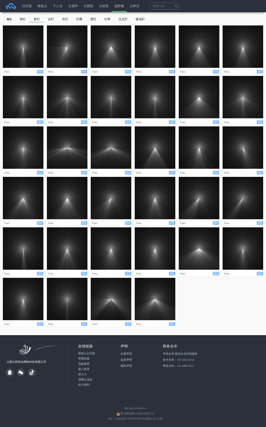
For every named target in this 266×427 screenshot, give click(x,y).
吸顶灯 (140, 19)
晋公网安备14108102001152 (137, 413)
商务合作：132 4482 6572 (178, 365)
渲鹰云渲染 (85, 379)
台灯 (51, 19)
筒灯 (23, 19)
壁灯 (93, 19)
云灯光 (119, 6)
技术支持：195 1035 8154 (178, 359)
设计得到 (83, 384)
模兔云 (42, 6)
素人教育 (83, 369)
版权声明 (126, 359)
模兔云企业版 (86, 353)
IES (9, 19)
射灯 (37, 19)
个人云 (58, 6)
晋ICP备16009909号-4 (135, 408)
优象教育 (83, 363)
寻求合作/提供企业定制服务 (180, 353)
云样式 (134, 6)
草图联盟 (83, 358)
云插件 (73, 6)
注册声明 (126, 353)
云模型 (88, 6)
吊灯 (65, 19)
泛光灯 (123, 19)
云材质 (104, 6)
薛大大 (82, 374)
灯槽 (79, 19)
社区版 (27, 6)
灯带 (107, 19)
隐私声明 (126, 365)
